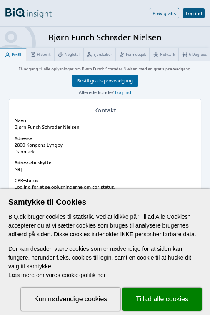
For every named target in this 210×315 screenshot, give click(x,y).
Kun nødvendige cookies (70, 298)
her (101, 275)
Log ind (194, 13)
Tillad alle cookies (162, 298)
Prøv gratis (164, 13)
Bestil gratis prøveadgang (105, 81)
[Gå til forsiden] (28, 13)
